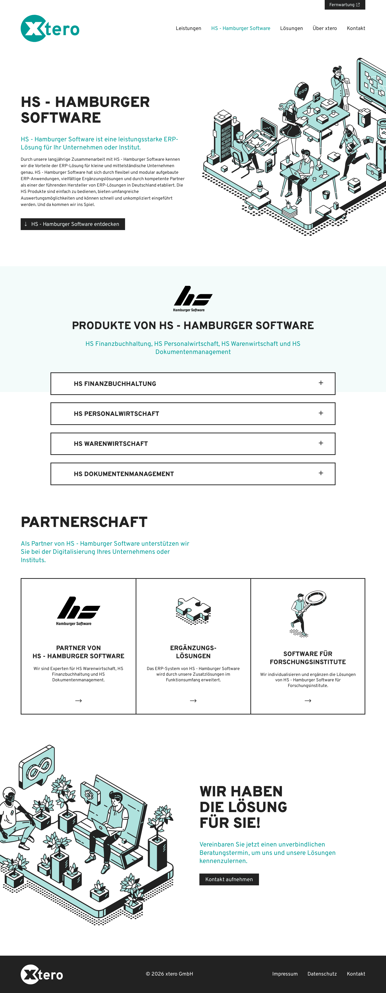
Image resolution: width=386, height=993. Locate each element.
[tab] (193, 383)
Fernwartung (341, 5)
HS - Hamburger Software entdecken (75, 224)
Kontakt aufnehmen (229, 879)
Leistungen (188, 28)
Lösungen (291, 28)
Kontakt (356, 28)
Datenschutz (322, 974)
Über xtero (325, 28)
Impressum (285, 974)
